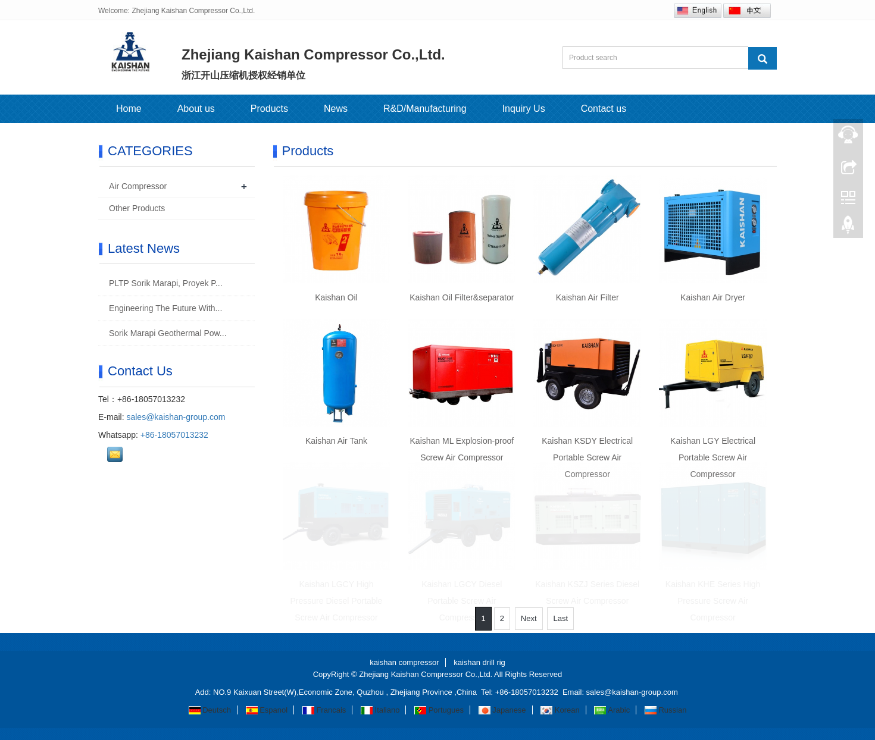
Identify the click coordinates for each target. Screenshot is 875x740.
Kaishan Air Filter (587, 297)
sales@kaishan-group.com (175, 417)
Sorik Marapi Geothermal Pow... (167, 333)
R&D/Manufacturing (425, 109)
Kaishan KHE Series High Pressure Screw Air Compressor (713, 600)
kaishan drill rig (479, 662)
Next (529, 618)
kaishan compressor (404, 662)
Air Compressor (138, 186)
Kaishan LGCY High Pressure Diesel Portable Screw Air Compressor (336, 600)
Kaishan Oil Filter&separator (462, 297)
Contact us (603, 109)
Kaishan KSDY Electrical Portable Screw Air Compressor (587, 457)
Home (129, 109)
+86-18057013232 (174, 435)
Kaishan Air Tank (336, 441)
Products (269, 109)
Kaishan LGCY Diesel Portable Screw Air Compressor (461, 600)
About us (196, 109)
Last (560, 618)
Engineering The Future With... (164, 308)
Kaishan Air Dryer (712, 297)
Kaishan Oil (336, 297)
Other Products (137, 208)
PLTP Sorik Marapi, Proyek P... (165, 283)
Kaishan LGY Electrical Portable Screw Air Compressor (712, 457)
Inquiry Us (523, 109)
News (336, 109)
